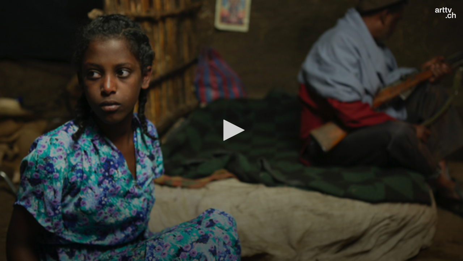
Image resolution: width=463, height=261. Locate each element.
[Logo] (445, 12)
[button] (231, 130)
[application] (231, 130)
